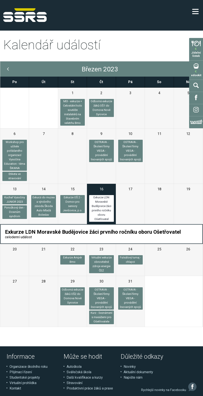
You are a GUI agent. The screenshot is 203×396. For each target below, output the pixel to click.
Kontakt (15, 388)
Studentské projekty (25, 377)
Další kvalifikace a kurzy (85, 377)
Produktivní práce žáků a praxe (90, 388)
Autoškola (74, 367)
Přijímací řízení (21, 372)
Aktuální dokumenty (138, 372)
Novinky (130, 367)
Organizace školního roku (28, 367)
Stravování (74, 383)
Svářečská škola (79, 372)
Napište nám (133, 377)
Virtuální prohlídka (23, 383)
